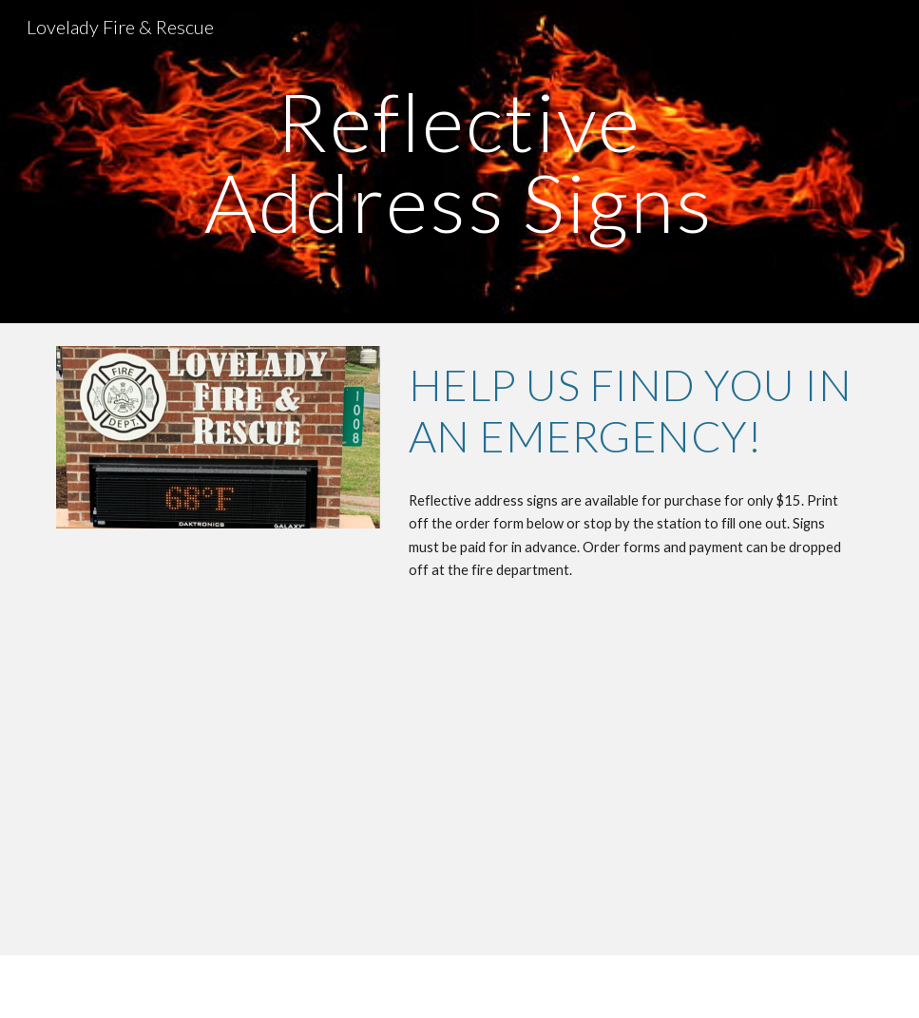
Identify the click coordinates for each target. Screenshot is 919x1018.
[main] (459, 162)
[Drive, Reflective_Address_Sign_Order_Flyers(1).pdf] (598, 787)
